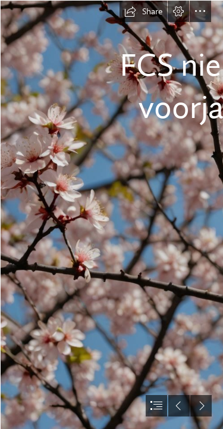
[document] (111, 214)
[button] (143, 11)
